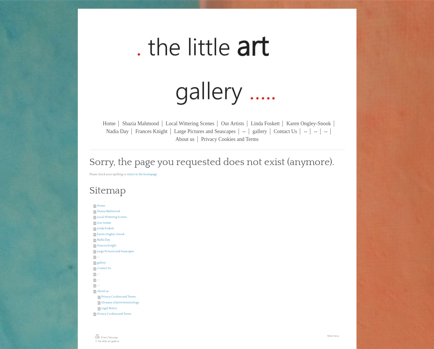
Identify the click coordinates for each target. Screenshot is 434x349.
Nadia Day (103, 239)
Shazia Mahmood (108, 211)
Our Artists (104, 223)
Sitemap (113, 337)
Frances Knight (106, 245)
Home (101, 205)
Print (101, 337)
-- (98, 257)
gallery (101, 262)
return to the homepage (142, 174)
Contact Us (104, 268)
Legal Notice (109, 308)
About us (103, 291)
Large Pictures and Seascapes (115, 251)
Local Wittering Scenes (112, 217)
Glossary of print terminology (120, 302)
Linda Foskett (105, 228)
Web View (333, 335)
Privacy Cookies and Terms (118, 296)
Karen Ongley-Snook (111, 234)
